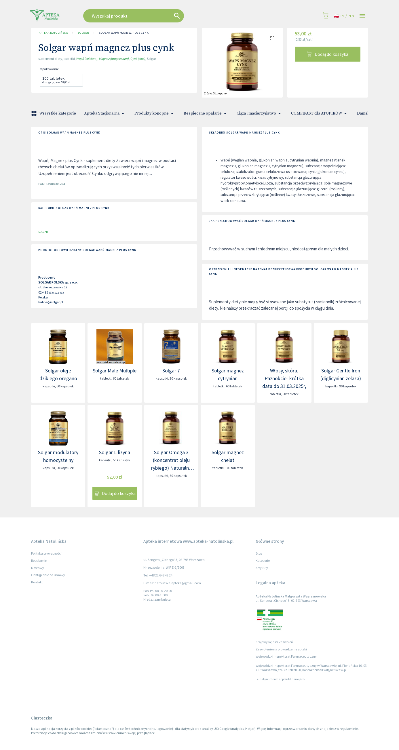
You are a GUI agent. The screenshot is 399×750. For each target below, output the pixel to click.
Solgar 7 (171, 370)
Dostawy (37, 568)
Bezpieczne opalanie (206, 113)
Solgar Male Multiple (114, 370)
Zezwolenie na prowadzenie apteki (281, 649)
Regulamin (39, 560)
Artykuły (262, 568)
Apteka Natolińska (53, 33)
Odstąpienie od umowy (48, 575)
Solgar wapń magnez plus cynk (124, 33)
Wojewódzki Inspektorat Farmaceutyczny (286, 656)
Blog (259, 553)
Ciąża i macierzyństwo (259, 113)
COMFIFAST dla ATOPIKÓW (320, 113)
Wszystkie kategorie (54, 113)
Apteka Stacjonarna (105, 113)
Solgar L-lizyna (114, 452)
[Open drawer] (362, 15)
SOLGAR (83, 33)
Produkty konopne (155, 113)
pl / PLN (344, 15)
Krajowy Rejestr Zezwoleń (274, 642)
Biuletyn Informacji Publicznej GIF (280, 679)
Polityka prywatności (46, 553)
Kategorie (263, 560)
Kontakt (37, 582)
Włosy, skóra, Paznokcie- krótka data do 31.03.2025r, (284, 378)
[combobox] (162, 15)
